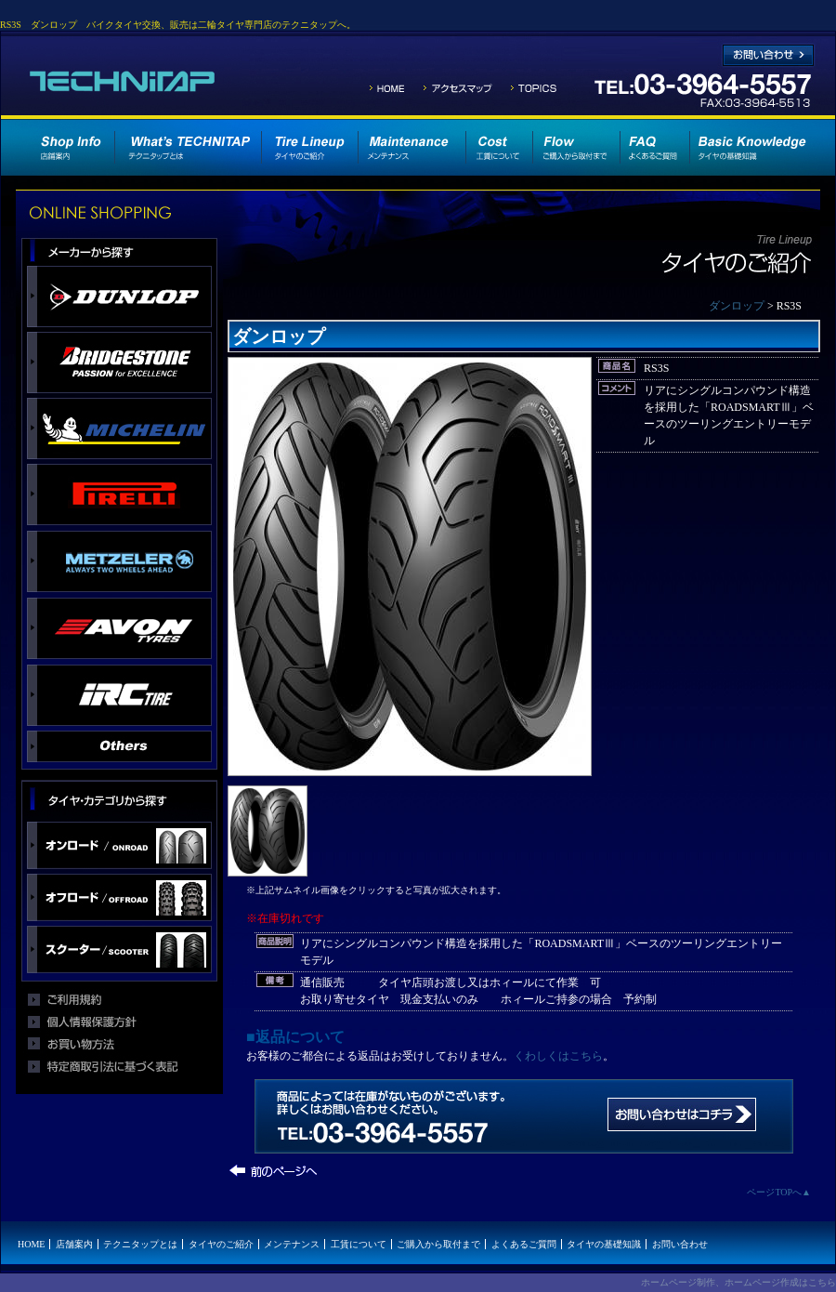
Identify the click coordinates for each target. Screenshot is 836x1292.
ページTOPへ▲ (779, 1192)
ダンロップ (736, 305)
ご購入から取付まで (438, 1244)
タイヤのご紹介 (221, 1244)
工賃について (358, 1244)
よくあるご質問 (523, 1244)
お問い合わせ (680, 1244)
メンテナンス (292, 1244)
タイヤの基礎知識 (604, 1244)
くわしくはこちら (558, 1055)
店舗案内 (74, 1244)
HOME (31, 1244)
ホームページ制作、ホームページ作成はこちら (738, 1282)
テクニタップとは (140, 1244)
